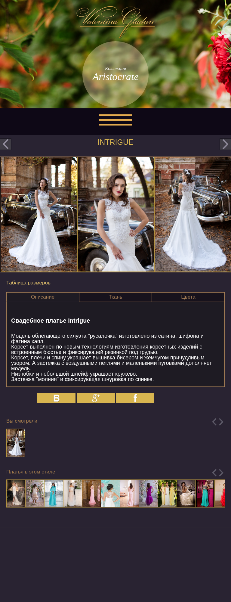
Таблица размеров (28, 283)
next (225, 144)
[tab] (42, 297)
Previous (214, 422)
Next (221, 422)
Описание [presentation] (42, 297)
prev (5, 144)
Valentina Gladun (115, 22)
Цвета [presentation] (188, 297)
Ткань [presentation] (115, 297)
